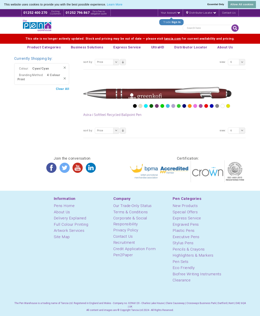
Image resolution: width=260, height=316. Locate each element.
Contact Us (229, 12)
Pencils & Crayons (189, 249)
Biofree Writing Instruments (197, 274)
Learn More (114, 4)
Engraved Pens (186, 224)
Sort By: (88, 61)
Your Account (170, 12)
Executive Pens (186, 236)
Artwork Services (69, 230)
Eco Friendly (184, 267)
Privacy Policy (125, 230)
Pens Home (64, 205)
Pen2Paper (123, 255)
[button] (124, 4)
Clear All (62, 89)
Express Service (187, 218)
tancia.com (172, 38)
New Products (185, 205)
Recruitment (124, 242)
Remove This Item (65, 67)
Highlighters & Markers (193, 255)
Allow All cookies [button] (242, 4)
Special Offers (185, 212)
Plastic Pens (183, 230)
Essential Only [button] (215, 4)
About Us (62, 212)
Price (108, 62)
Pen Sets (180, 261)
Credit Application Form (134, 248)
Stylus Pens (183, 243)
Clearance (182, 280)
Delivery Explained (70, 218)
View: (223, 61)
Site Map (62, 236)
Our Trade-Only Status (132, 205)
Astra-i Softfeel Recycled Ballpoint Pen (112, 115)
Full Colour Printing (71, 224)
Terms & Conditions (130, 212)
